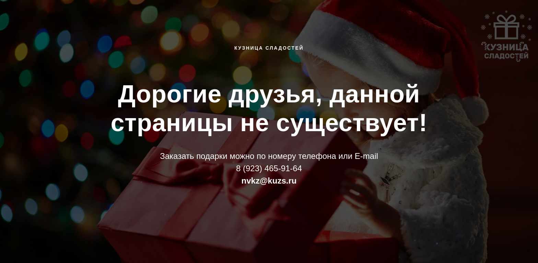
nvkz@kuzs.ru (269, 180)
